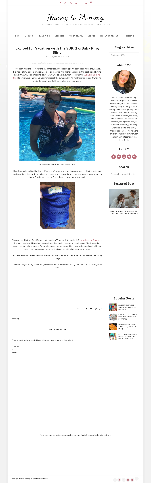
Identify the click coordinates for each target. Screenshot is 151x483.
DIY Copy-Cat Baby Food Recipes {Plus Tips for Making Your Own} (127, 336)
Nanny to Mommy (75, 17)
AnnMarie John (43, 478)
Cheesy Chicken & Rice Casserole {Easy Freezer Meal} (128, 326)
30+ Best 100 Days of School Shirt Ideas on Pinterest (127, 307)
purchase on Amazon (90, 240)
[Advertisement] (124, 255)
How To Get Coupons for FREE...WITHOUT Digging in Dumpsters (128, 317)
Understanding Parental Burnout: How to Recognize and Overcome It (124, 212)
